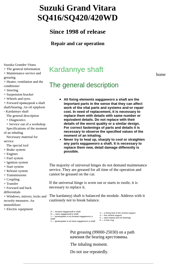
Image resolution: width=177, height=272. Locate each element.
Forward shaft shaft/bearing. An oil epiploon (24, 105)
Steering (12, 90)
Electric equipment (20, 209)
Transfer (12, 183)
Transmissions (17, 175)
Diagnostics (17, 120)
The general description (22, 116)
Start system (15, 167)
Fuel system (15, 158)
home (161, 74)
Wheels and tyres (19, 99)
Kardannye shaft (17, 111)
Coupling (13, 179)
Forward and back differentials (17, 190)
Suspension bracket (20, 94)
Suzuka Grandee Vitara (20, 65)
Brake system (16, 150)
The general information (23, 69)
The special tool (17, 145)
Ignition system (17, 162)
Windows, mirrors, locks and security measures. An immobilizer (25, 200)
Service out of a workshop (27, 124)
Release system (17, 171)
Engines (12, 154)
